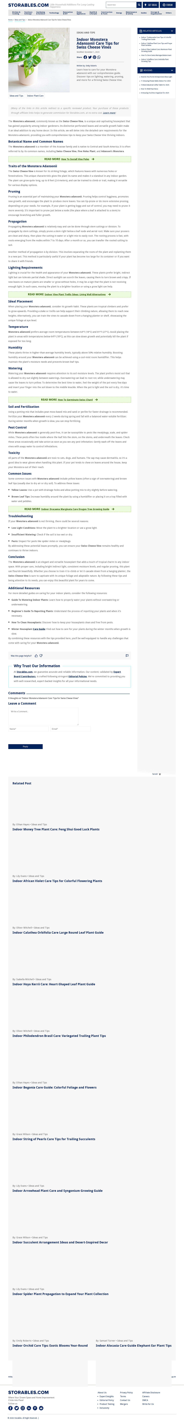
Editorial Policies (77, 676)
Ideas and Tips (20, 20)
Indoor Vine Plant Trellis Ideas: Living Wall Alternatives (75, 294)
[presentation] (27, 738)
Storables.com (25, 672)
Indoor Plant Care (35, 96)
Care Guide (39, 629)
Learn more (109, 112)
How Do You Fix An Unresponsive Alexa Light (156, 77)
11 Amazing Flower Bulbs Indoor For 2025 (156, 81)
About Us (102, 1392)
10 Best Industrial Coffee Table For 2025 (155, 85)
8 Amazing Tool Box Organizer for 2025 (155, 93)
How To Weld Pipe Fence (149, 89)
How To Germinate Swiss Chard (75, 399)
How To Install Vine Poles (75, 159)
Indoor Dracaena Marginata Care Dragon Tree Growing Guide (75, 509)
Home (10, 20)
